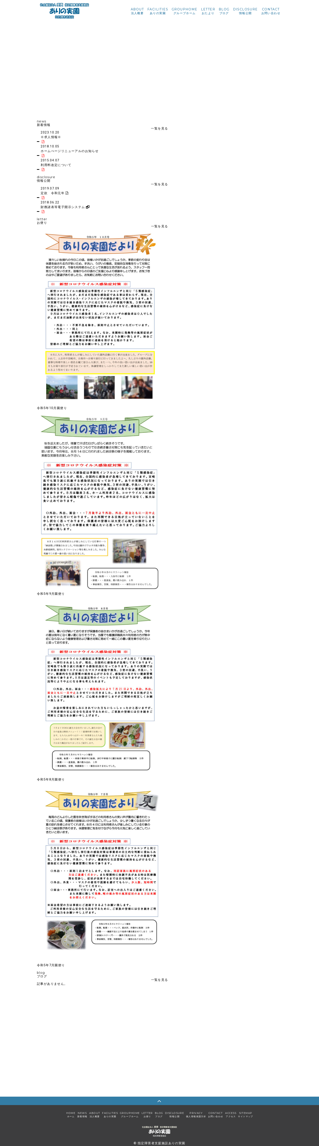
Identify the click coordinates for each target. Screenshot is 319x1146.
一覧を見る (159, 128)
